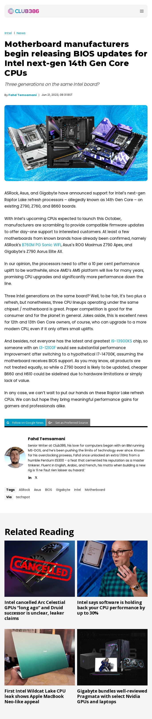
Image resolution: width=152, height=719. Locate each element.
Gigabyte (63, 489)
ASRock (24, 489)
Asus (37, 489)
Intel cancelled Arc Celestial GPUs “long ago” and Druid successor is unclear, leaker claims (34, 610)
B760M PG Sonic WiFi (41, 245)
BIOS (48, 489)
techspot (23, 497)
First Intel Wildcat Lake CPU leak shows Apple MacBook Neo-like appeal (35, 696)
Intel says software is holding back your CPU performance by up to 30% (111, 607)
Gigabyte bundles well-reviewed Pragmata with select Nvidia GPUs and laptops (112, 696)
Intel (8, 33)
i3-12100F (47, 347)
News (21, 33)
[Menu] (142, 11)
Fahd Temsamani (22, 95)
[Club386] (23, 11)
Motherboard (95, 489)
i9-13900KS (121, 341)
